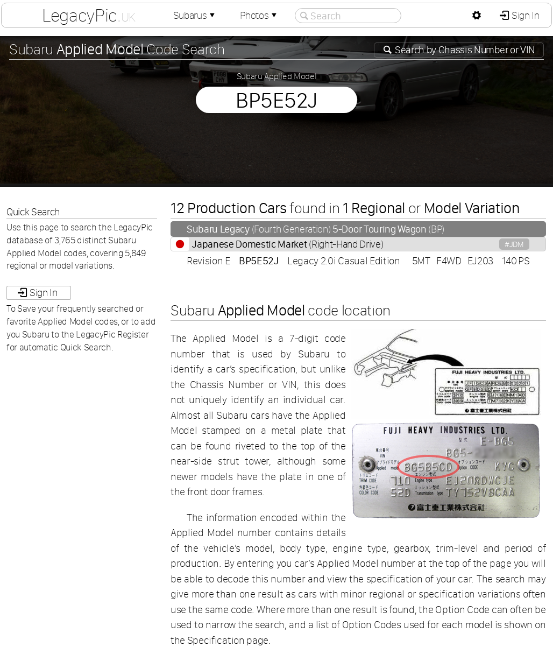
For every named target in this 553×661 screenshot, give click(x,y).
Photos (259, 15)
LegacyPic (89, 15)
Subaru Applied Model (277, 76)
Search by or (464, 50)
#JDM (514, 244)
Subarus (195, 15)
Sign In (524, 15)
